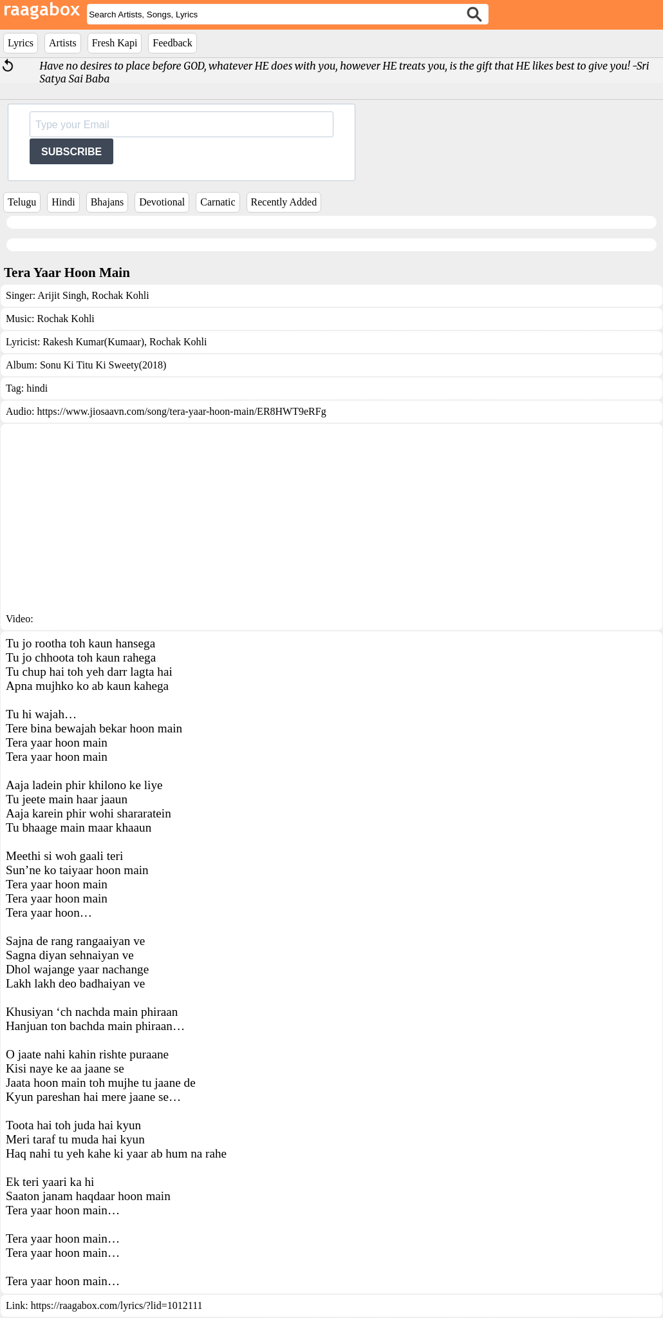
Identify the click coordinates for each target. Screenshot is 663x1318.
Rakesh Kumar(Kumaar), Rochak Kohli (124, 341)
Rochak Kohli (119, 295)
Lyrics (20, 42)
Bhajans (107, 201)
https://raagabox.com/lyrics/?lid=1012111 (117, 1305)
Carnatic (217, 201)
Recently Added (284, 201)
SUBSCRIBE (71, 151)
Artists (63, 42)
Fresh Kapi (115, 42)
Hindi (63, 201)
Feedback (172, 42)
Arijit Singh (61, 295)
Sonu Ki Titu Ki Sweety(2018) (103, 364)
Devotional (162, 201)
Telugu (22, 201)
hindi (37, 388)
